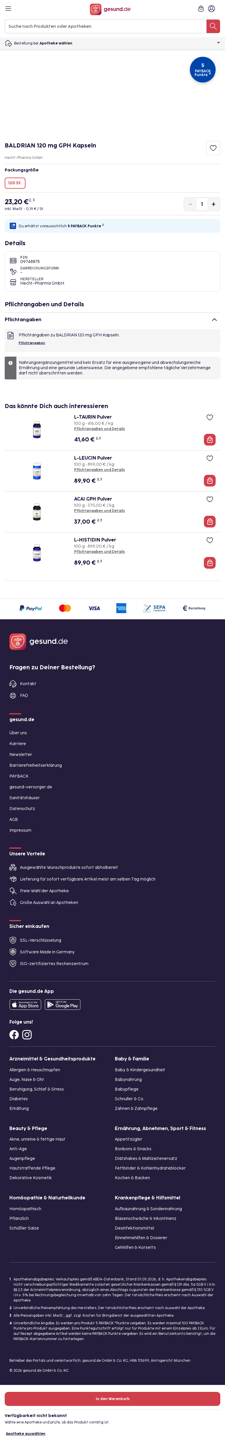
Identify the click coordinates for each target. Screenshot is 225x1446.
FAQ (24, 695)
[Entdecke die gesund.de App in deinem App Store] (25, 1004)
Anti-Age (18, 1148)
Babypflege (127, 1089)
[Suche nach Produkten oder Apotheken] (213, 26)
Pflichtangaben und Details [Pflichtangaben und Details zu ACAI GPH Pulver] (99, 511)
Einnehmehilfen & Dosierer (141, 1237)
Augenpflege (22, 1158)
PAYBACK (18, 776)
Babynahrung (128, 1079)
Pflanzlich (19, 1218)
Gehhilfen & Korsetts (135, 1247)
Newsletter (20, 754)
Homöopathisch (25, 1208)
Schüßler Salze (24, 1228)
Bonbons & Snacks (133, 1148)
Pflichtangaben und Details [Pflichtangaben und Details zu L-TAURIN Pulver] (99, 429)
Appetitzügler (128, 1139)
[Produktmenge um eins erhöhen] (213, 204)
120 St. (15, 182)
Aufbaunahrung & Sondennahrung (148, 1208)
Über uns (18, 732)
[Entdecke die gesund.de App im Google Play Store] (63, 1004)
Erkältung (19, 1108)
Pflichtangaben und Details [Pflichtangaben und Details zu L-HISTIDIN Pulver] (99, 552)
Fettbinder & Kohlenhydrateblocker (150, 1168)
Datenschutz (22, 808)
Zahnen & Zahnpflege (136, 1108)
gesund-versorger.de (30, 787)
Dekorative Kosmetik (30, 1177)
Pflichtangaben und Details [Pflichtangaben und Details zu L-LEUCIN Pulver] (99, 470)
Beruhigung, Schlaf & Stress (36, 1089)
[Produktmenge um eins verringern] (190, 204)
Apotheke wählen (130, 43)
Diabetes (18, 1098)
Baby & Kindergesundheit (140, 1069)
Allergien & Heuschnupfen (34, 1069)
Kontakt (28, 683)
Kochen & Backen (132, 1177)
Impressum (20, 830)
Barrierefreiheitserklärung (35, 765)
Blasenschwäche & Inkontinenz (145, 1218)
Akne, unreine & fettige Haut (37, 1139)
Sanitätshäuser (24, 797)
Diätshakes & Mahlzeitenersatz (146, 1158)
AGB (13, 819)
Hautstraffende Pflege (32, 1168)
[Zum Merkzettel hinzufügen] (213, 148)
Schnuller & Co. (129, 1098)
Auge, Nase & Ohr (26, 1079)
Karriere (17, 743)
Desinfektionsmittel (134, 1228)
